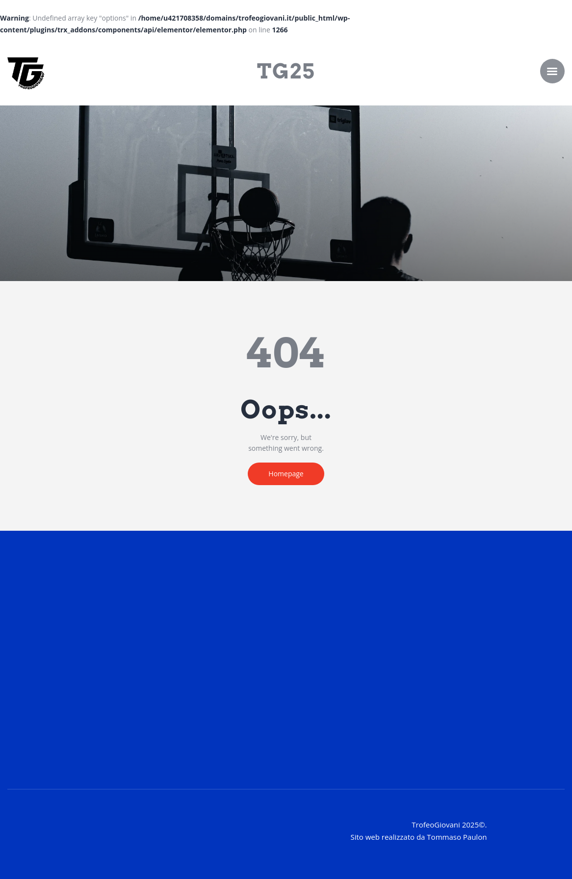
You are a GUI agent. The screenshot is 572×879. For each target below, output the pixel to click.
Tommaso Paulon (457, 837)
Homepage (285, 473)
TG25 (286, 71)
